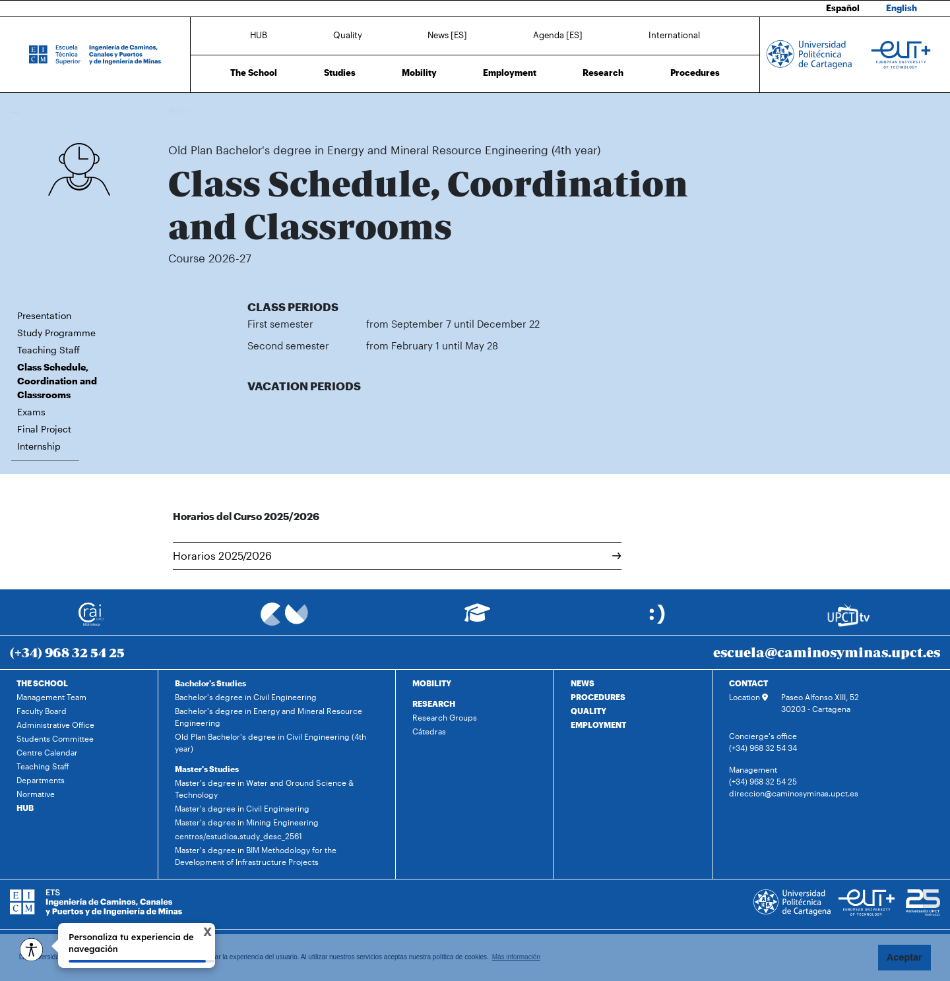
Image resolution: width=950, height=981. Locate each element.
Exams (31, 411)
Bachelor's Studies (210, 683)
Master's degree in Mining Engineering (247, 822)
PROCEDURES (598, 696)
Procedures (695, 72)
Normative (35, 793)
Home (179, 110)
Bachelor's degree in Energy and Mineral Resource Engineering (268, 716)
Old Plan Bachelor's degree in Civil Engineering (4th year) (270, 742)
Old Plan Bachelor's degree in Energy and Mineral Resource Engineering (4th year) (369, 110)
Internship (39, 446)
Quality (347, 35)
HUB (258, 35)
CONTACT (748, 683)
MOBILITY (431, 683)
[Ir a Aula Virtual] (477, 618)
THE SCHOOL (42, 683)
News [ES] (447, 35)
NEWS (582, 683)
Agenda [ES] (558, 35)
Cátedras (429, 731)
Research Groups (444, 717)
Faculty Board (41, 710)
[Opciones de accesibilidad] (31, 949)
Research (603, 72)
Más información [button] (516, 957)
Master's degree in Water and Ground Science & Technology (264, 788)
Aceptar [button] (904, 957)
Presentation (44, 315)
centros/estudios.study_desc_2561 (238, 836)
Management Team (51, 696)
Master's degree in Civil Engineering (242, 808)
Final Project (44, 428)
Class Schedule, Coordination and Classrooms (594, 110)
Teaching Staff (48, 349)
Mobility (419, 72)
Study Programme (56, 332)
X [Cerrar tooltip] (197, 933)
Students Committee (55, 738)
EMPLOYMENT (598, 724)
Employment (509, 72)
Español (843, 8)
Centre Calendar (47, 752)
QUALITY (588, 710)
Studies (340, 72)
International (674, 35)
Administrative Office (55, 724)
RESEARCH (433, 703)
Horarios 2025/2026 (397, 555)
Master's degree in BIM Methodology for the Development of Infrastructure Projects (255, 855)
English (901, 8)
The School (253, 72)
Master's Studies (207, 768)
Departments (40, 780)
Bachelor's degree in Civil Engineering (246, 696)
